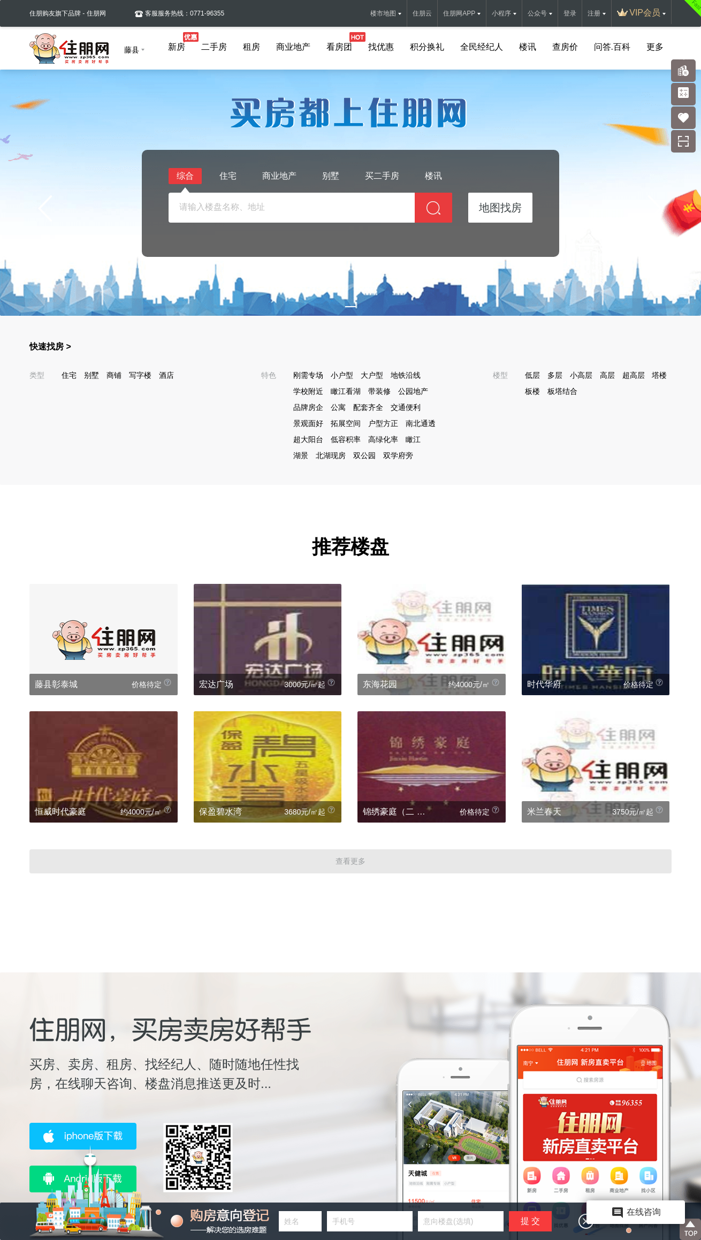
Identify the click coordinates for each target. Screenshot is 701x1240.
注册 (594, 13)
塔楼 (659, 375)
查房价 (565, 46)
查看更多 (350, 861)
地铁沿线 (406, 375)
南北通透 (421, 423)
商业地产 (293, 46)
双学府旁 (398, 455)
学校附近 (308, 391)
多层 (554, 375)
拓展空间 (346, 423)
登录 (569, 13)
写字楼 (140, 375)
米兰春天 (544, 811)
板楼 (532, 391)
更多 (655, 46)
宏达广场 (216, 684)
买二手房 (382, 175)
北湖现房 (331, 455)
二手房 (214, 46)
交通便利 (406, 407)
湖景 (300, 455)
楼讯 (527, 46)
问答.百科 (612, 46)
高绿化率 (383, 439)
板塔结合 (562, 391)
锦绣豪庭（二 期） (397, 811)
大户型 (372, 375)
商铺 (113, 375)
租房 (251, 46)
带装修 (379, 391)
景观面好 (308, 423)
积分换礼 (427, 46)
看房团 (339, 44)
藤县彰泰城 (56, 684)
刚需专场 (308, 375)
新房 (176, 44)
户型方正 (383, 423)
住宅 (228, 175)
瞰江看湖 (346, 391)
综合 (185, 177)
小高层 (581, 375)
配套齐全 (368, 407)
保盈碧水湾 (220, 811)
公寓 (338, 407)
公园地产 (413, 391)
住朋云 (422, 13)
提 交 (530, 1221)
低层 (532, 375)
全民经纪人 (481, 46)
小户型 (342, 375)
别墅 (330, 175)
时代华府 (544, 684)
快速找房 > (50, 346)
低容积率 (346, 439)
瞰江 (413, 439)
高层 (607, 375)
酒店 (166, 375)
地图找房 (500, 208)
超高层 (633, 375)
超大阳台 (308, 439)
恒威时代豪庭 (60, 811)
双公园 (364, 455)
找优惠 (381, 46)
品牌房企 (308, 407)
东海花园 (380, 684)
